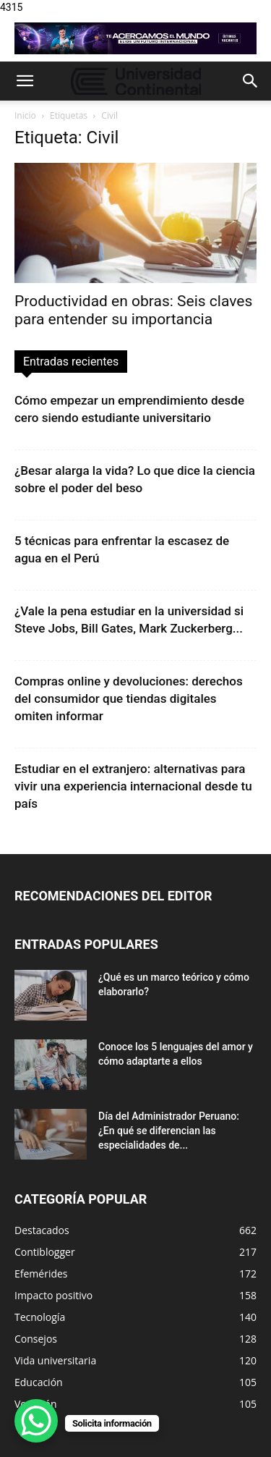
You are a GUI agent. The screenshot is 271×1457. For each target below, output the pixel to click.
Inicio (25, 115)
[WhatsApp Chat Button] (36, 1421)
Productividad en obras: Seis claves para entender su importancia (133, 310)
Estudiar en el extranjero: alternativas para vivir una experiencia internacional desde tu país (133, 786)
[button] (24, 81)
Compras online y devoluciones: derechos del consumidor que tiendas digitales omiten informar (128, 698)
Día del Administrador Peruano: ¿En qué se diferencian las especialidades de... (168, 1130)
